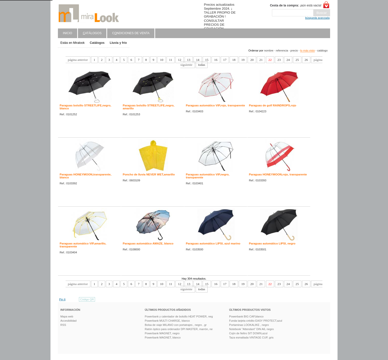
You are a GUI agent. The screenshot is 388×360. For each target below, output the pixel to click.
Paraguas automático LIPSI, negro (272, 243)
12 (179, 60)
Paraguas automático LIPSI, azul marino (213, 243)
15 (206, 60)
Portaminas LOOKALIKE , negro (249, 324)
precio (294, 50)
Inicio (67, 33)
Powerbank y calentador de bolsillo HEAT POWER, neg (179, 316)
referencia (282, 50)
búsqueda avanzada (317, 17)
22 (270, 60)
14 (197, 60)
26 (306, 60)
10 (161, 60)
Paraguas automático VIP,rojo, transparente (215, 105)
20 (251, 60)
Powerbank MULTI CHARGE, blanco (167, 320)
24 (288, 60)
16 (215, 60)
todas (201, 65)
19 (242, 60)
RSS (63, 324)
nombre (268, 50)
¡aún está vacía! (295, 5)
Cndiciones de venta (130, 33)
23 (279, 60)
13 (188, 60)
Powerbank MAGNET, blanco (163, 337)
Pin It (62, 299)
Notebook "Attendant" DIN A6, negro (251, 329)
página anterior (78, 60)
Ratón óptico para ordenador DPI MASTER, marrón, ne (179, 329)
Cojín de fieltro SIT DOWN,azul (248, 333)
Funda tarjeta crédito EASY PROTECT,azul (255, 320)
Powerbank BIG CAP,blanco (246, 316)
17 (224, 60)
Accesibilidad (68, 320)
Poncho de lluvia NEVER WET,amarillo (149, 174)
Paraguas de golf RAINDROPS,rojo (272, 105)
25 (297, 60)
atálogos (92, 33)
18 (233, 60)
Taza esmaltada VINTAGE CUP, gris (251, 337)
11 (170, 60)
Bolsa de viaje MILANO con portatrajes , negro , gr (176, 324)
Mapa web (66, 316)
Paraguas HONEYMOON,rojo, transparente (278, 174)
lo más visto (307, 50)
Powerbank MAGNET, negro (162, 333)
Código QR (87, 299)
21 (261, 60)
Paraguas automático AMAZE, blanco (148, 243)
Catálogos (97, 43)
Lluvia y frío (118, 43)
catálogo (322, 50)
